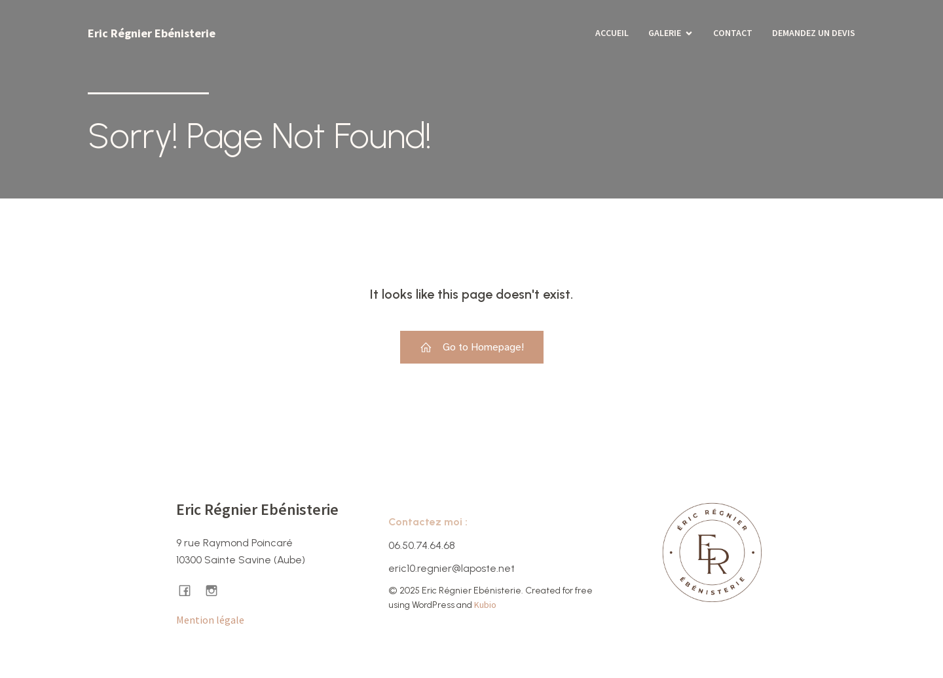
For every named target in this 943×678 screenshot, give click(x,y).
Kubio (485, 605)
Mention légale (210, 619)
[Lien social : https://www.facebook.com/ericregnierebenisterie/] (189, 590)
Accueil (612, 33)
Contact (732, 33)
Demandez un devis (813, 33)
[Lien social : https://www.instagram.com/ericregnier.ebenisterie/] (216, 590)
